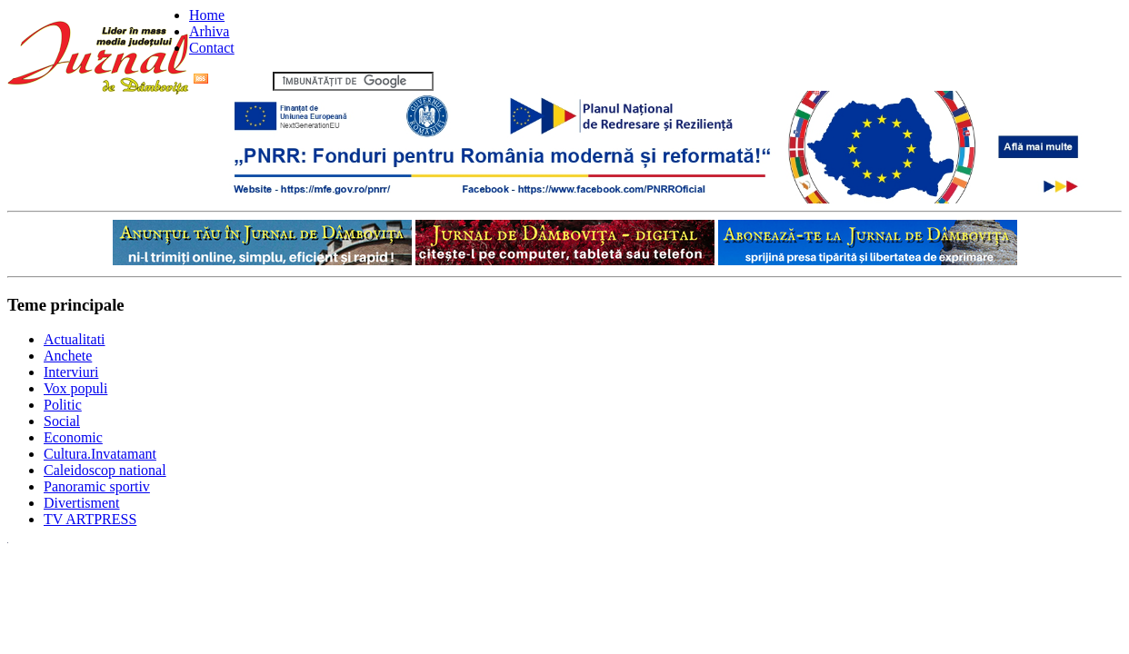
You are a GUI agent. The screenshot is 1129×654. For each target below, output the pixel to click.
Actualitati (74, 339)
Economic (73, 437)
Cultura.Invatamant (100, 453)
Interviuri (71, 372)
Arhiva (209, 31)
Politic (63, 404)
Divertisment (82, 502)
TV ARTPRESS (90, 519)
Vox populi (75, 388)
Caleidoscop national (105, 470)
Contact (212, 47)
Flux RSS (231, 80)
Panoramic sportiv (97, 486)
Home (207, 15)
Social (62, 421)
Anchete (68, 355)
